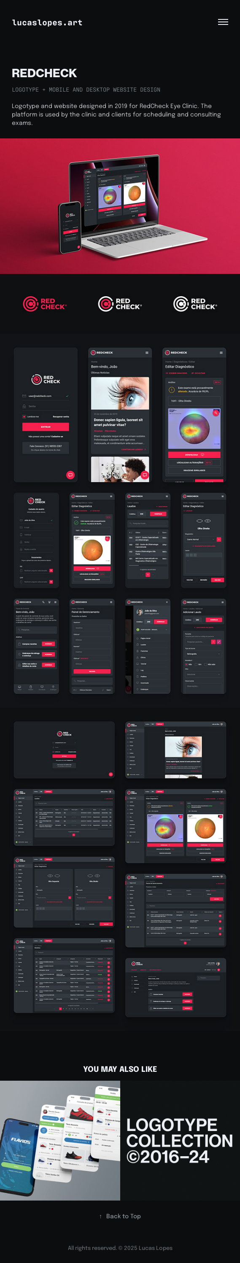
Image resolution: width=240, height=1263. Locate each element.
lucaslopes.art (47, 21)
